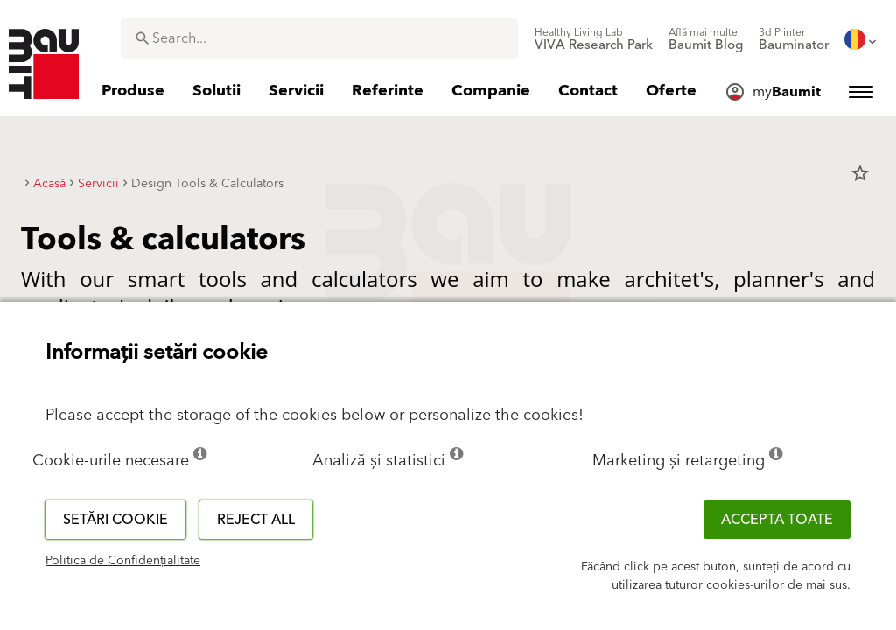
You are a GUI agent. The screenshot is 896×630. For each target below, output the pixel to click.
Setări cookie (115, 520)
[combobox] (319, 39)
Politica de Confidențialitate (123, 560)
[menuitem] (594, 39)
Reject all (256, 520)
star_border (860, 173)
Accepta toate (777, 520)
